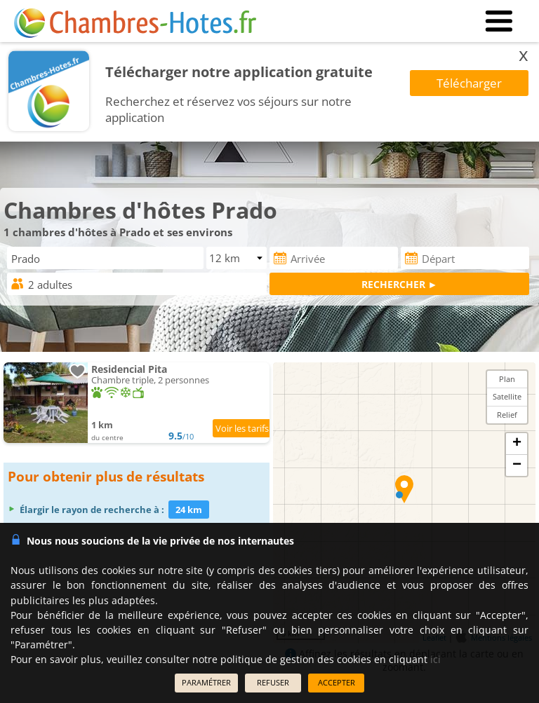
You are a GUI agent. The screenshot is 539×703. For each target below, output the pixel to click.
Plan (507, 379)
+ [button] (516, 443)
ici (435, 659)
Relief (507, 414)
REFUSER (273, 682)
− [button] (516, 465)
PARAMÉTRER (206, 682)
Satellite (507, 396)
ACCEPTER (336, 682)
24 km (188, 509)
